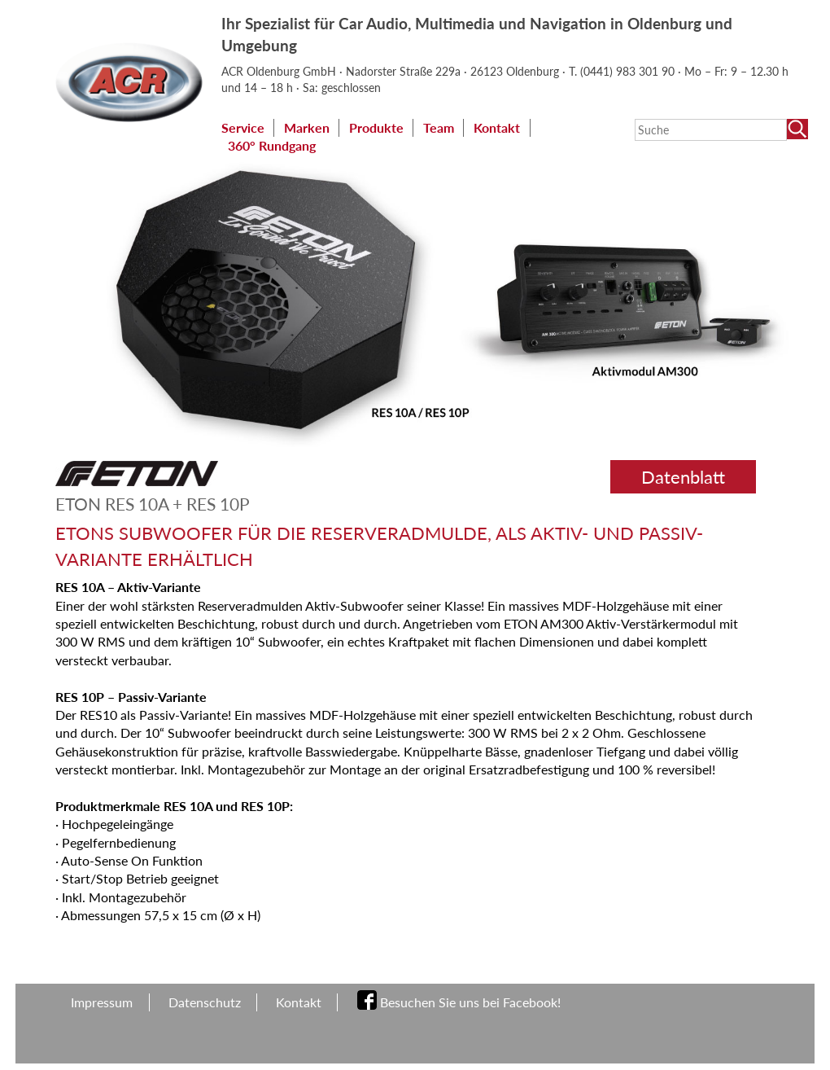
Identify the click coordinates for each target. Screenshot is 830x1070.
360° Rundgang (272, 145)
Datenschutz (204, 1002)
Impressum (102, 1002)
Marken (307, 127)
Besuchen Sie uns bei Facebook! (470, 1002)
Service (242, 127)
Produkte (376, 127)
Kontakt (497, 127)
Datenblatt (683, 477)
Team (438, 127)
